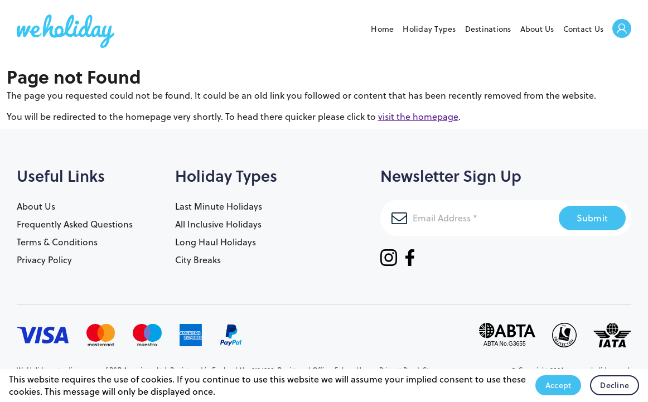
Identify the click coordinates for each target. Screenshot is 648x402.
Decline (614, 385)
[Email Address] (469, 218)
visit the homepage (418, 116)
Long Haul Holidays (215, 242)
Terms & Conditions (57, 242)
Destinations (488, 29)
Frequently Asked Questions (75, 224)
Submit (592, 217)
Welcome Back (621, 29)
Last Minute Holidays (218, 206)
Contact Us (583, 29)
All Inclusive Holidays (218, 224)
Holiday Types (429, 29)
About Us (537, 29)
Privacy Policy (44, 260)
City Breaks (198, 260)
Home (382, 29)
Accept (558, 385)
